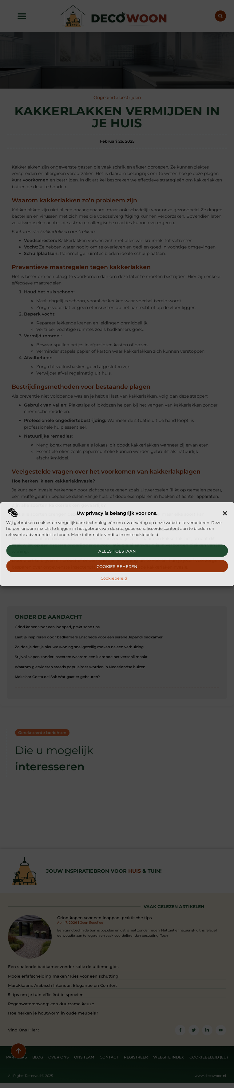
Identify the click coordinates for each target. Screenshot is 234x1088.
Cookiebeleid (114, 578)
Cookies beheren (117, 566)
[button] (225, 513)
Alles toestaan (117, 551)
